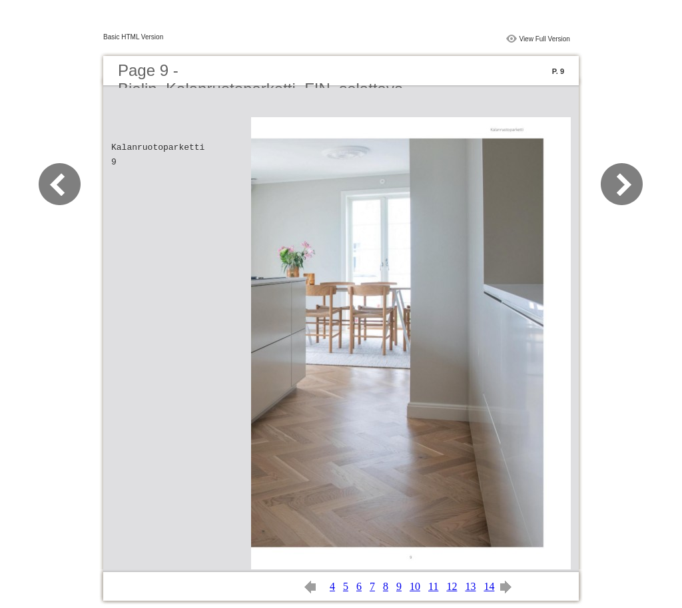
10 (415, 586)
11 (433, 586)
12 (451, 586)
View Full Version (544, 39)
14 (489, 586)
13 (470, 586)
